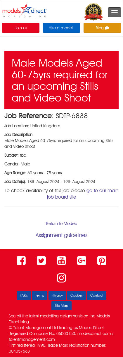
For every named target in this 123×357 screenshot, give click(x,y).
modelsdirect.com (94, 333)
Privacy (57, 295)
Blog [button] (102, 28)
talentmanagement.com (32, 339)
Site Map (61, 305)
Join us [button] (21, 28)
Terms (39, 295)
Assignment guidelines (61, 235)
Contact (96, 295)
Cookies (76, 295)
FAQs (24, 295)
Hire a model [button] (61, 28)
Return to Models (61, 223)
